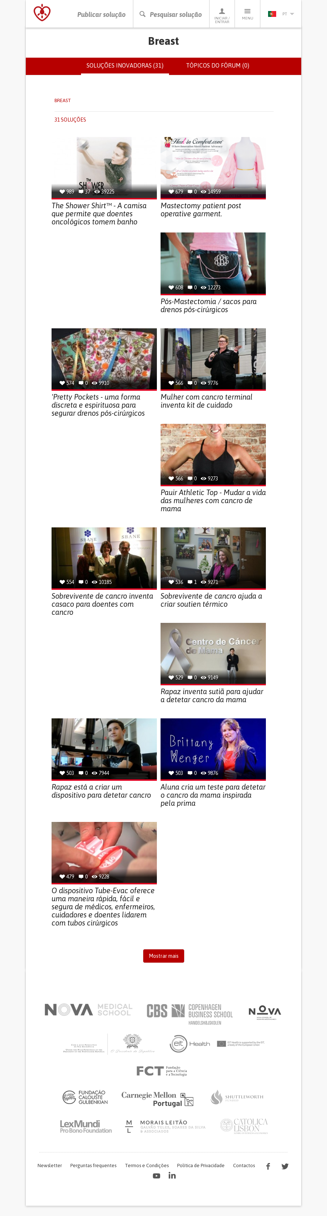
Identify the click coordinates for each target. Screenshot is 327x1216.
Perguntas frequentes (93, 1165)
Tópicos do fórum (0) (217, 65)
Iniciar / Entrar (222, 15)
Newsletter (50, 1165)
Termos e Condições (147, 1165)
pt (281, 14)
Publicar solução (101, 14)
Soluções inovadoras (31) (128, 68)
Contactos (244, 1165)
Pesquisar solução (170, 14)
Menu (247, 13)
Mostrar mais (164, 956)
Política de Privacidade (201, 1165)
